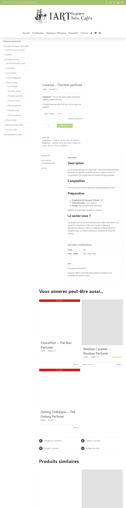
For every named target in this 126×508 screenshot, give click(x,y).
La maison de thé (58, 140)
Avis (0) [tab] (44, 168)
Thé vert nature (14, 110)
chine (61, 143)
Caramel (55, 143)
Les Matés (11, 68)
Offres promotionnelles (14, 125)
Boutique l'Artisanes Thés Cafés (16, 46)
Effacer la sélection (75, 119)
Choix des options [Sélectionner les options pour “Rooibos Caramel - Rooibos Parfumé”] (89, 364)
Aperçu (77, 364)
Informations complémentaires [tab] (48, 161)
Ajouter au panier (65, 125)
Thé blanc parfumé (15, 96)
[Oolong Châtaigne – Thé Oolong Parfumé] (59, 388)
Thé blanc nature (14, 91)
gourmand (68, 143)
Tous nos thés (12, 83)
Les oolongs (12, 86)
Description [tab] (45, 155)
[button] (100, 33)
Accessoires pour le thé (16, 63)
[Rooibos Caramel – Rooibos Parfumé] (102, 322)
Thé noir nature (14, 101)
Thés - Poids (49, 114)
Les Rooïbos (11, 73)
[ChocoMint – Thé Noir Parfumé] (59, 319)
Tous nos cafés (11, 130)
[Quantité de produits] (49, 126)
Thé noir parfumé (72, 140)
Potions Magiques (14, 78)
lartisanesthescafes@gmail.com (26, 2)
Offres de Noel (11, 120)
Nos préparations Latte (13, 135)
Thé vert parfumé (14, 115)
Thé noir (50, 146)
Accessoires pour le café (14, 50)
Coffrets (8, 55)
